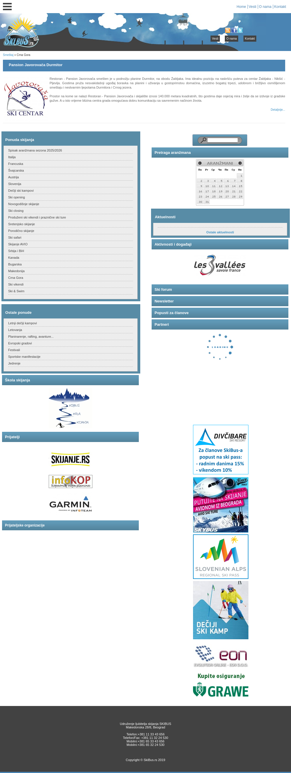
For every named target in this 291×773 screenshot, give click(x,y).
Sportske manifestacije (24, 356)
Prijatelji (12, 437)
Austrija (13, 177)
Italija (12, 157)
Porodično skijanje (21, 231)
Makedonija (16, 271)
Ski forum (163, 289)
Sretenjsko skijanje (21, 224)
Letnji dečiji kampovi (22, 323)
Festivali (14, 350)
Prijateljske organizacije (25, 525)
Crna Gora (15, 277)
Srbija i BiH (16, 251)
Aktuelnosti (165, 217)
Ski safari (14, 237)
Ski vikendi (16, 284)
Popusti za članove (172, 313)
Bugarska (15, 264)
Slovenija (14, 184)
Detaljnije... (278, 109)
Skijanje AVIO (17, 244)
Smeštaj (8, 55)
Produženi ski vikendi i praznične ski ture (37, 217)
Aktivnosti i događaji (173, 244)
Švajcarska (16, 170)
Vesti (252, 7)
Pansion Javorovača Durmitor (35, 65)
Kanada (13, 257)
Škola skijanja (17, 380)
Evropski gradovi (20, 343)
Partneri (162, 324)
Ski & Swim (16, 291)
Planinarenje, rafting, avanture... (31, 336)
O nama (265, 7)
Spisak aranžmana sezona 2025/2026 (35, 150)
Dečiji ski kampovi (21, 190)
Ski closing (16, 210)
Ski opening (16, 197)
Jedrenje (14, 363)
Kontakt (280, 7)
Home (241, 7)
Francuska (15, 163)
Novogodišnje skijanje (23, 204)
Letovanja (15, 330)
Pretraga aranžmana (173, 152)
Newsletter (164, 301)
